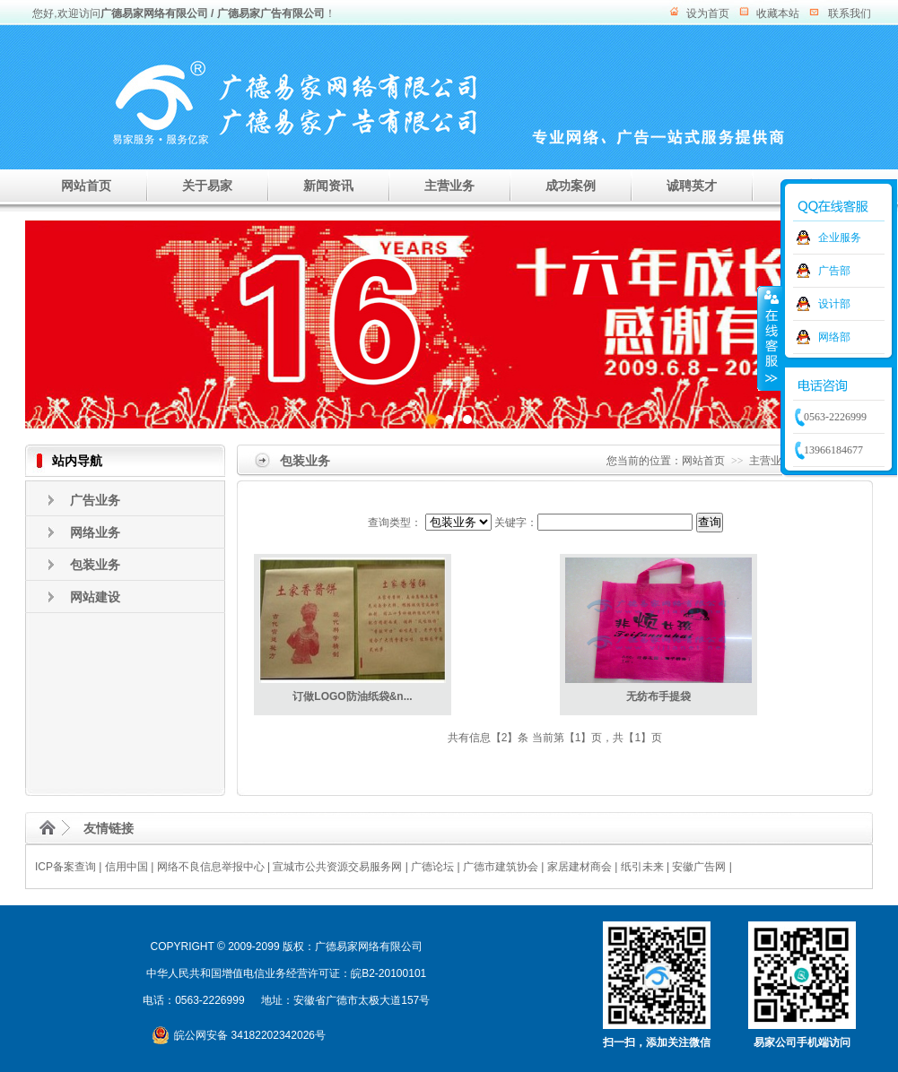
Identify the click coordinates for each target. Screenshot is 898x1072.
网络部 (834, 337)
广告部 (834, 270)
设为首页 (707, 13)
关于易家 (207, 185)
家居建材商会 (579, 866)
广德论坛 (432, 866)
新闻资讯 (328, 185)
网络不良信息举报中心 (211, 866)
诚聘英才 (692, 185)
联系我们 (849, 13)
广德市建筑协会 (500, 866)
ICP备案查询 (65, 866)
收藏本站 (777, 13)
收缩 (769, 338)
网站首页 (86, 185)
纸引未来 (642, 866)
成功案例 (570, 185)
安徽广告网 (699, 866)
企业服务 (839, 237)
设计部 (834, 304)
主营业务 (449, 185)
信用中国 (126, 866)
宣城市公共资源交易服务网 (337, 866)
